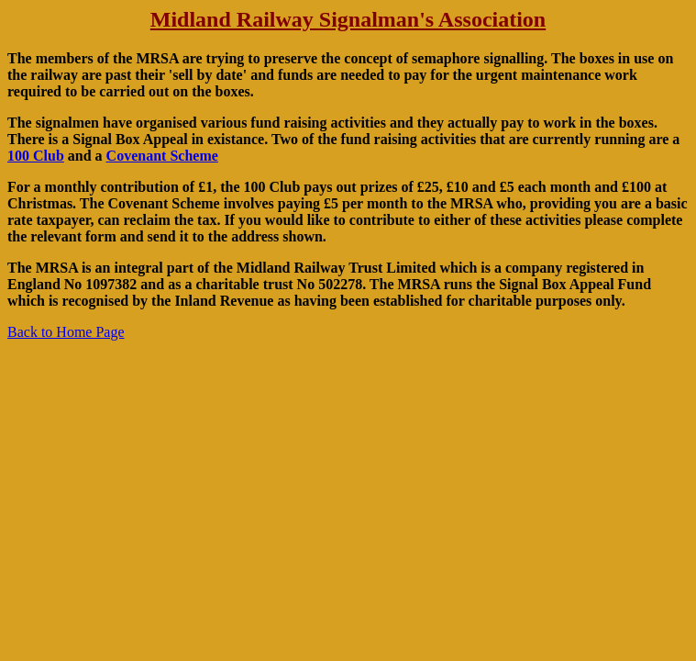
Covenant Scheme (162, 155)
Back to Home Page (66, 332)
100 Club (35, 155)
